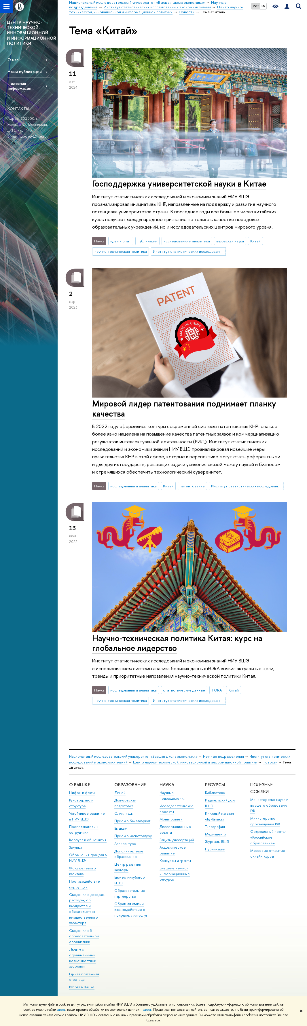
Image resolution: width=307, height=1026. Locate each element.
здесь (61, 1009)
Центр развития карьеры (127, 867)
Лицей (120, 792)
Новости (270, 762)
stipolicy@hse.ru (32, 136)
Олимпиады (123, 813)
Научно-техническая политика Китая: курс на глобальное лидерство (177, 643)
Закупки (75, 847)
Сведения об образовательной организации (84, 936)
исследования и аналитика (187, 241)
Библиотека (215, 792)
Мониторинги (171, 819)
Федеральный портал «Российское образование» (268, 837)
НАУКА (167, 785)
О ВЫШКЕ (79, 785)
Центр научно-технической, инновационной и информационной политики (195, 762)
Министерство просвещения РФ (265, 821)
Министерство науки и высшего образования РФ (269, 805)
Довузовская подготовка (125, 803)
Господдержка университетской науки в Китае (179, 183)
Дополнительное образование (128, 854)
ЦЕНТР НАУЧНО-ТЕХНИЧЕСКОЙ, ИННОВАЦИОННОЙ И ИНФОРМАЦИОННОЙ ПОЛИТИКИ (31, 33)
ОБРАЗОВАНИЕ (130, 785)
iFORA (216, 690)
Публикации (215, 849)
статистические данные (184, 690)
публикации (147, 241)
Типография (215, 826)
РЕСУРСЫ (215, 785)
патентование (192, 486)
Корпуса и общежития (88, 839)
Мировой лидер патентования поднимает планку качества (184, 408)
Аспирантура (125, 843)
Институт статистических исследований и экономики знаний (189, 251)
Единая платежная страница (84, 977)
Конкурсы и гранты (175, 860)
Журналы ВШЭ (217, 841)
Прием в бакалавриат (132, 820)
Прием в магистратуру (133, 835)
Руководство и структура (81, 803)
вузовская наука (230, 241)
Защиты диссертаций (177, 839)
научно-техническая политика (120, 251)
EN (263, 6)
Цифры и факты (82, 792)
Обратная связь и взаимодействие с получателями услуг (130, 909)
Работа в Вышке (81, 987)
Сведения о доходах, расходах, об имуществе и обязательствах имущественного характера (87, 909)
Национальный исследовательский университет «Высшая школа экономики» (133, 756)
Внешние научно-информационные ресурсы (175, 874)
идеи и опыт (120, 241)
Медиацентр (215, 834)
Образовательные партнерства (129, 893)
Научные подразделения (223, 756)
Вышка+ (120, 828)
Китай (255, 241)
